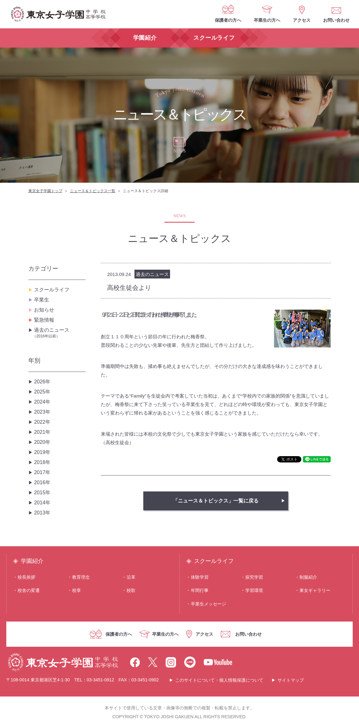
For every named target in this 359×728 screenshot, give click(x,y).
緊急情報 (44, 320)
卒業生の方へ (267, 20)
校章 (76, 590)
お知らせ (44, 309)
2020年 (42, 442)
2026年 (42, 381)
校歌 (131, 590)
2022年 (42, 422)
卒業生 (41, 299)
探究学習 (254, 577)
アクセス (302, 20)
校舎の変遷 (29, 590)
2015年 (42, 492)
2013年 (42, 512)
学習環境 (254, 590)
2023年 (42, 412)
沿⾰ (131, 577)
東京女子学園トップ (45, 191)
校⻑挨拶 (26, 577)
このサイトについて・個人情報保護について (219, 680)
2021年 (42, 432)
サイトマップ (290, 680)
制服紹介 (308, 577)
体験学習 (199, 577)
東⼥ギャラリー (314, 590)
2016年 (42, 482)
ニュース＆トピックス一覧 (92, 191)
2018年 (42, 462)
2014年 (42, 502)
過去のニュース (59, 333)
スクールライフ (51, 289)
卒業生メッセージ (208, 603)
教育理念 (81, 577)
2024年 (42, 401)
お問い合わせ (336, 20)
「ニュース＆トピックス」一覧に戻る (216, 500)
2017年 (42, 472)
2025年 (42, 391)
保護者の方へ (228, 20)
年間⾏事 (199, 590)
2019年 (42, 452)
